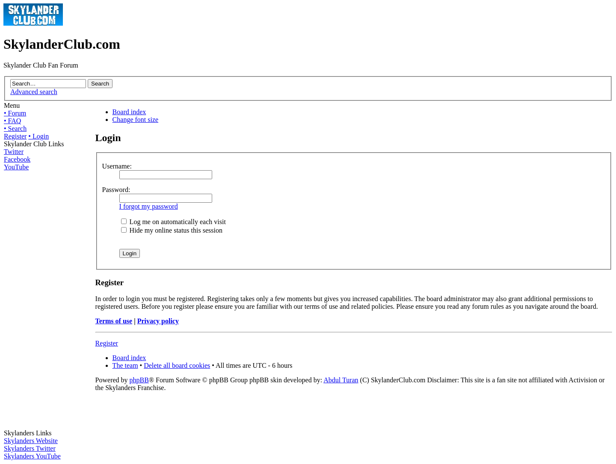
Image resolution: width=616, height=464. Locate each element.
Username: (117, 166)
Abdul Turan (340, 380)
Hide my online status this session (171, 230)
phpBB (139, 380)
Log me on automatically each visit (173, 221)
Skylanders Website (31, 440)
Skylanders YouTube (32, 456)
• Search (15, 128)
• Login (38, 136)
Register (15, 136)
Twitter (14, 151)
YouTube (16, 167)
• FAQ (12, 120)
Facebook (17, 159)
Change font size (136, 119)
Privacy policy (158, 321)
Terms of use (114, 321)
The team (125, 365)
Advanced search (33, 91)
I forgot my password (148, 206)
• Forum (15, 113)
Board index (129, 111)
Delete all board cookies (177, 365)
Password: (116, 189)
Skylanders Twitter (30, 448)
